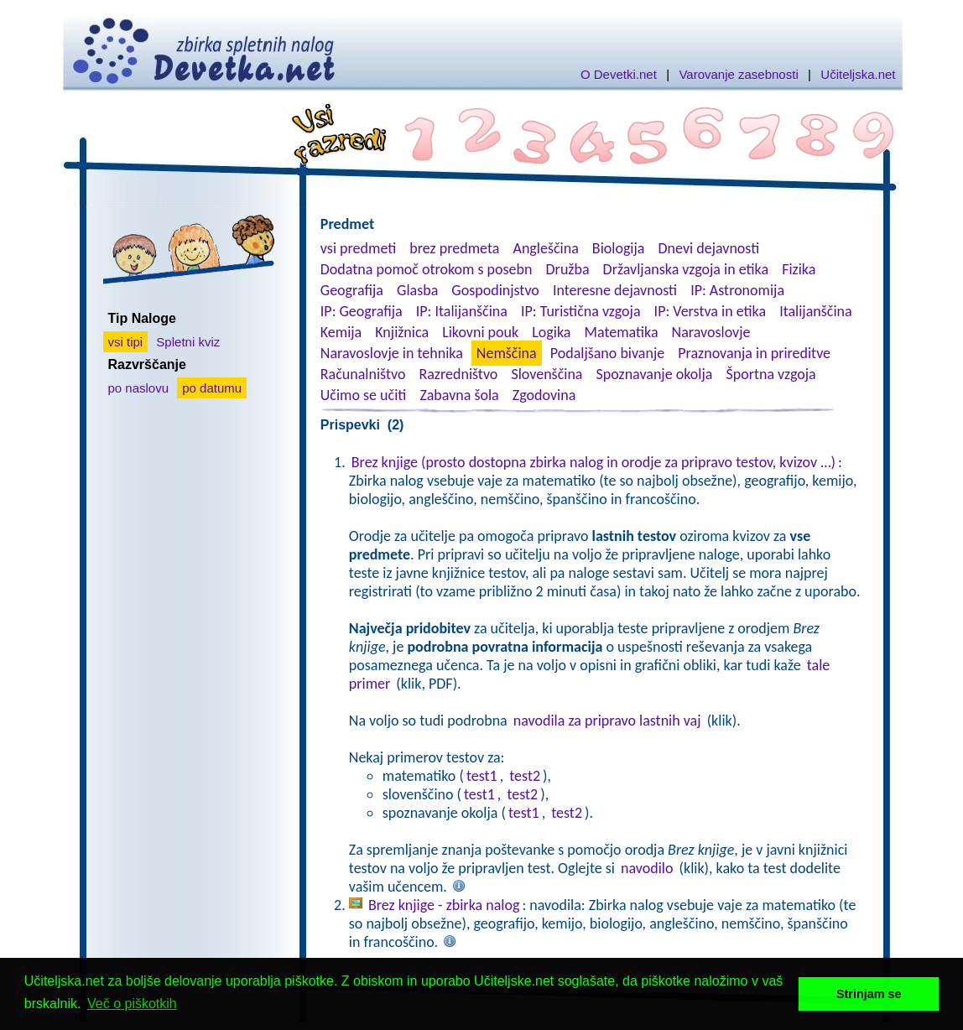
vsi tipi (125, 342)
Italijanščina (815, 311)
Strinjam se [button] (869, 994)
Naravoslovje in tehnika (391, 353)
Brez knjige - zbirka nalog (444, 905)
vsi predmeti (358, 248)
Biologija (618, 248)
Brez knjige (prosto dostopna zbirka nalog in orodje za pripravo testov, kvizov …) (593, 462)
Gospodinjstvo (495, 290)
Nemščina (506, 353)
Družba (568, 269)
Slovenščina (546, 374)
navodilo (647, 868)
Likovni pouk (480, 332)
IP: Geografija (361, 311)
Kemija (341, 332)
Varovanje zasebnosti (738, 74)
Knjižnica (402, 332)
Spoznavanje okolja (654, 374)
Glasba (417, 290)
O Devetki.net (618, 74)
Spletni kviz (188, 342)
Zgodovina (544, 395)
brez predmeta (454, 248)
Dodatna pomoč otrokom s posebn (426, 269)
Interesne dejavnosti (615, 290)
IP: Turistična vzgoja (581, 311)
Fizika (798, 269)
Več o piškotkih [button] (132, 1003)
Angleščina (545, 248)
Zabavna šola (458, 395)
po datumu (212, 388)
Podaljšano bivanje (607, 353)
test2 (524, 776)
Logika (551, 332)
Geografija (351, 290)
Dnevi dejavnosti (709, 248)
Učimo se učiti (363, 395)
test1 (481, 776)
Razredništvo (458, 374)
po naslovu (138, 388)
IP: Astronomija (737, 290)
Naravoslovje (711, 332)
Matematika (621, 332)
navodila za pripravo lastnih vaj (607, 720)
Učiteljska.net (857, 74)
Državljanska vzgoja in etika (685, 269)
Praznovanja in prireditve (754, 353)
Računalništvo (363, 374)
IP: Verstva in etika (710, 311)
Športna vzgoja (770, 374)
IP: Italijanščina (462, 311)
